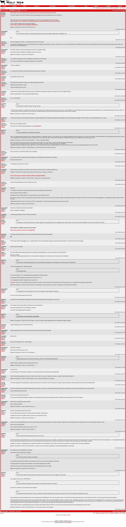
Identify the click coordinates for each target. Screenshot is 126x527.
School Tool (36, 6)
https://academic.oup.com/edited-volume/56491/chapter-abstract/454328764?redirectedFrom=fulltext (35, 21)
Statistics (96, 6)
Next (124, 10)
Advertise (108, 6)
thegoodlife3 (38, 126)
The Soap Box (12, 511)
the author (13, 282)
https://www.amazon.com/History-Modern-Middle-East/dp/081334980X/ (27, 175)
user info (3, 15)
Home (4, 6)
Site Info (120, 6)
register (19, 4)
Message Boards (71, 6)
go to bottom (2, 8)
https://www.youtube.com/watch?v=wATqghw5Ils (22, 230)
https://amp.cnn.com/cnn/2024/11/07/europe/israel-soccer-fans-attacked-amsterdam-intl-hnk (33, 12)
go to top (2, 513)
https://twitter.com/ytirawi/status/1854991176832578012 (24, 24)
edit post (3, 16)
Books (24, 6)
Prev (122, 10)
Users (86, 6)
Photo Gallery (53, 6)
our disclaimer (68, 522)
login (17, 4)
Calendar (14, 6)
